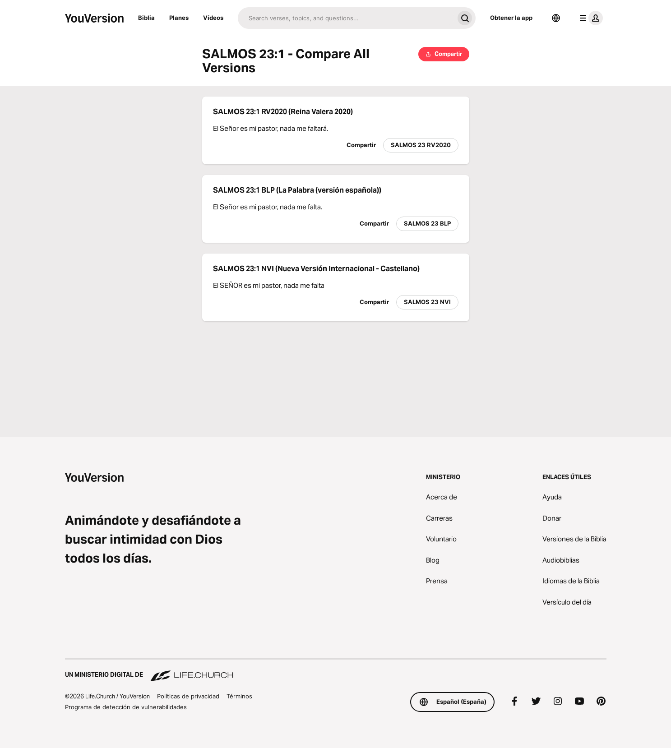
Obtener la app (511, 17)
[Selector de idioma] (556, 18)
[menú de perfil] (589, 18)
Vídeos (213, 17)
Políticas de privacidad (188, 696)
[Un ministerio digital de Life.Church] (335, 670)
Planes (179, 17)
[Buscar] (346, 18)
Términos (239, 696)
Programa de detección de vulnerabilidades (126, 707)
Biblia (146, 17)
